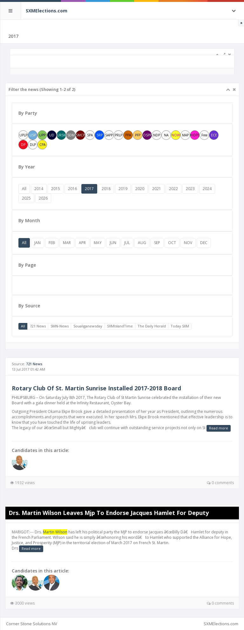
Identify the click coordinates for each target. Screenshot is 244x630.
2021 (156, 188)
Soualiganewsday (87, 326)
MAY (98, 242)
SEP (157, 242)
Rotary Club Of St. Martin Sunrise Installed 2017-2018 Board (96, 388)
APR (82, 242)
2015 (55, 188)
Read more (218, 428)
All (24, 188)
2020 (139, 188)
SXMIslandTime (120, 326)
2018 (106, 188)
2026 (43, 198)
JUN (113, 242)
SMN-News (60, 326)
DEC (203, 242)
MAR (67, 242)
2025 (26, 198)
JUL (127, 242)
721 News (38, 326)
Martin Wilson (55, 532)
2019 (123, 188)
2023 (190, 188)
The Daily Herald (152, 326)
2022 (173, 188)
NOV (188, 242)
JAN (37, 242)
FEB (52, 242)
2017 (89, 188)
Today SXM (180, 326)
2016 (72, 188)
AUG (142, 242)
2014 (38, 188)
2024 (207, 188)
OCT (172, 242)
